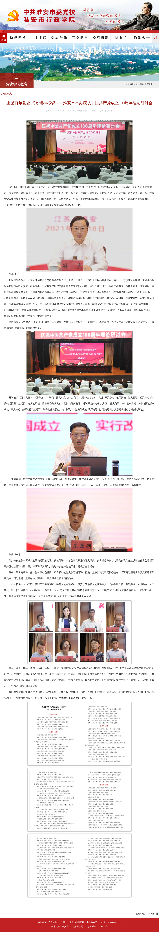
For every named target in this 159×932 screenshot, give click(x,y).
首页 (141, 84)
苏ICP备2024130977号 (97, 926)
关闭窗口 (152, 914)
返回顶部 (140, 914)
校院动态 (148, 84)
